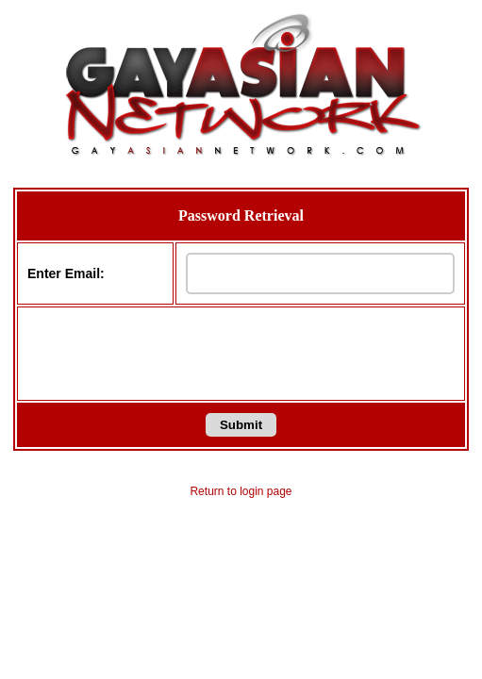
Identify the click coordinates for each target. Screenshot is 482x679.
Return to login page (240, 491)
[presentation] (241, 353)
